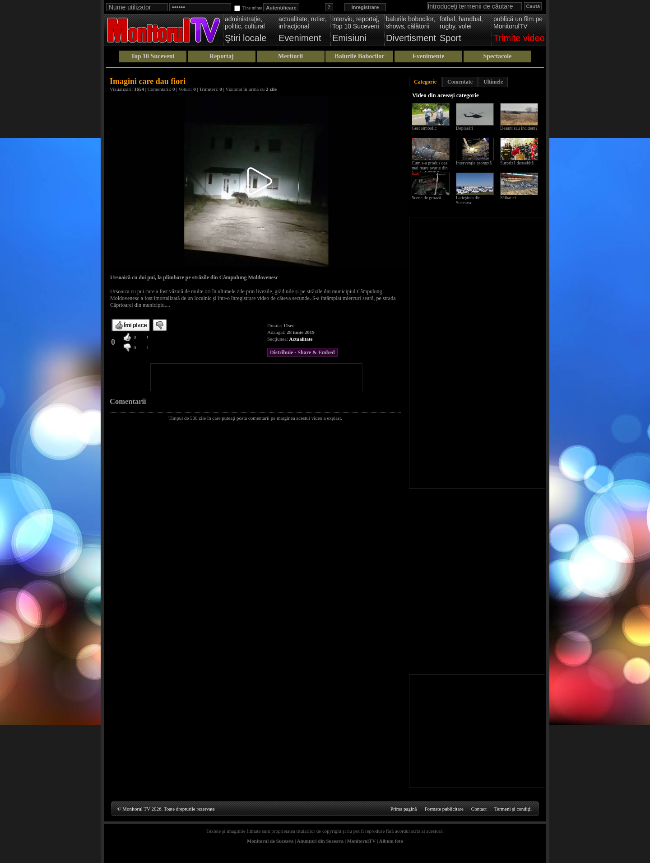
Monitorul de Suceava (270, 841)
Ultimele (493, 82)
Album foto (391, 841)
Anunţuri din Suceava (320, 841)
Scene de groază (426, 197)
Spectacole (497, 56)
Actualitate (301, 339)
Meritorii (290, 56)
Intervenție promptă (474, 162)
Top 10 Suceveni (153, 56)
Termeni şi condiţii (513, 808)
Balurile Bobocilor (359, 56)
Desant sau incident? (519, 128)
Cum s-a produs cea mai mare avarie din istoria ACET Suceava (432, 167)
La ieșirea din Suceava (468, 200)
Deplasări (464, 128)
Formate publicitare (443, 808)
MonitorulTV (361, 841)
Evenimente (429, 56)
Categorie (425, 82)
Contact (479, 808)
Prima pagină (403, 808)
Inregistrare (365, 7)
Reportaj (221, 56)
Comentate (460, 82)
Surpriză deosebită (517, 162)
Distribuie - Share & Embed (302, 352)
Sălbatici (508, 197)
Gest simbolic (424, 128)
